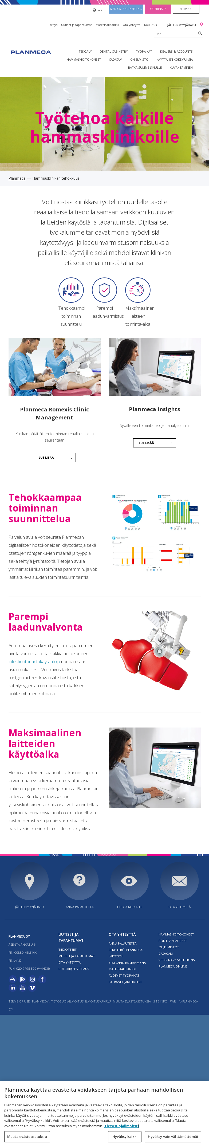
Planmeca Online (173, 966)
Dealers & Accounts (176, 51)
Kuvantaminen (181, 67)
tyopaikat (144, 51)
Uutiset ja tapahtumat (76, 25)
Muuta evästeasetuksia (132, 1001)
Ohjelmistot (169, 947)
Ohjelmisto (139, 59)
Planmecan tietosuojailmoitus (58, 1001)
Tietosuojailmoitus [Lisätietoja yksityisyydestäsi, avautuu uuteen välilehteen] (121, 1125)
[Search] (200, 33)
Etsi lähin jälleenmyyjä (127, 963)
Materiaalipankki (107, 25)
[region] (104, 1114)
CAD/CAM (115, 59)
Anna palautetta (79, 907)
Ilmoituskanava (98, 1001)
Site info (160, 1001)
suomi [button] (99, 10)
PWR (173, 1001)
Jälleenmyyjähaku (182, 25)
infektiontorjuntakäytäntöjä (34, 661)
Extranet (185, 9)
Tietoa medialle (129, 907)
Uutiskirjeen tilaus (73, 969)
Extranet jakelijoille (125, 982)
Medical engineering (126, 9)
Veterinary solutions (177, 960)
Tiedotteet (67, 950)
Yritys (53, 25)
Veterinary (158, 9)
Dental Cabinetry (114, 51)
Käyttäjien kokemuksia (174, 59)
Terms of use (19, 1001)
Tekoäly (85, 51)
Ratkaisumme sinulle (145, 67)
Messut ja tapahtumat (76, 956)
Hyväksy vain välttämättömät (173, 1136)
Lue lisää (46, 457)
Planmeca (17, 178)
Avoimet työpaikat (124, 975)
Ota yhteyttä (131, 25)
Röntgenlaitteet (173, 941)
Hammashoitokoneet (84, 59)
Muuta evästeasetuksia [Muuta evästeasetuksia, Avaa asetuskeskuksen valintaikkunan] (27, 1136)
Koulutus (150, 25)
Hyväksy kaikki (124, 1136)
